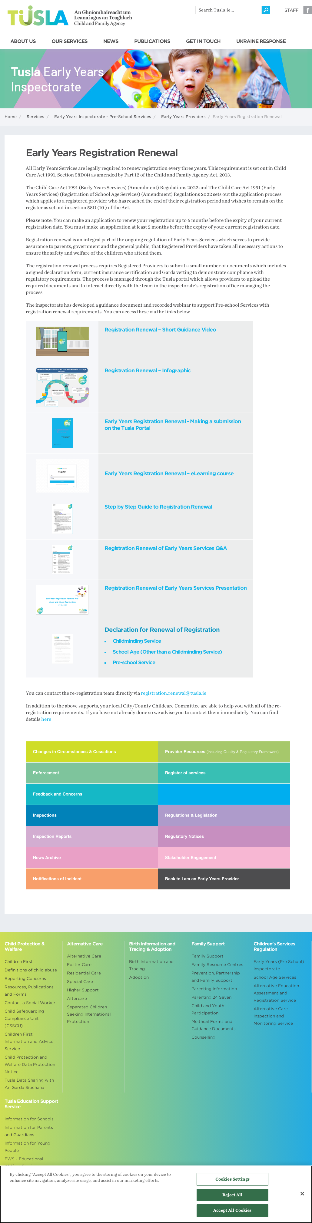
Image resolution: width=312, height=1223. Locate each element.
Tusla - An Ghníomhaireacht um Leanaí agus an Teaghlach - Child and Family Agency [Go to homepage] (70, 16)
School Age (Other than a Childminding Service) (167, 652)
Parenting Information (214, 989)
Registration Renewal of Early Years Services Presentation (176, 588)
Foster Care (79, 964)
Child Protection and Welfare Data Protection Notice (30, 1064)
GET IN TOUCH (203, 41)
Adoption (139, 977)
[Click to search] (266, 10)
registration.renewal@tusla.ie (176, 693)
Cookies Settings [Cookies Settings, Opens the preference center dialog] (232, 1179)
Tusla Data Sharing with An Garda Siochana (29, 1084)
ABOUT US (23, 41)
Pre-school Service (134, 662)
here (46, 719)
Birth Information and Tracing (151, 965)
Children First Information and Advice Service (29, 1041)
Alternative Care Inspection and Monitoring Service (273, 1016)
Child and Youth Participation (207, 1009)
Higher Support (83, 990)
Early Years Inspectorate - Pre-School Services (102, 116)
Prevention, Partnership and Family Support (215, 977)
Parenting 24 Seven (211, 997)
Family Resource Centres (217, 964)
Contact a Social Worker (30, 1002)
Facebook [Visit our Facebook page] (307, 10)
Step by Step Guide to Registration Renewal (158, 507)
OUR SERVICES (69, 41)
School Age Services (275, 977)
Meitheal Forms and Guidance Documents (213, 1025)
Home (11, 116)
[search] (228, 10)
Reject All (232, 1195)
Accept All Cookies (232, 1210)
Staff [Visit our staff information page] (291, 10)
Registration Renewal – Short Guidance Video (160, 330)
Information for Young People (27, 1147)
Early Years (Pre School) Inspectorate (279, 965)
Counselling (203, 1037)
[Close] (302, 1193)
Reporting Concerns (25, 978)
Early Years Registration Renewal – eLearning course (169, 473)
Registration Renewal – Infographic (148, 371)
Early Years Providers (183, 116)
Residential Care (84, 973)
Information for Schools (29, 1119)
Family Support (207, 956)
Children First (19, 961)
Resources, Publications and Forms (29, 991)
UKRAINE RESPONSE (261, 41)
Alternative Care (84, 956)
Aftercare (77, 998)
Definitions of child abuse (31, 970)
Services (35, 116)
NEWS (110, 41)
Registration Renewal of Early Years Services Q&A (166, 548)
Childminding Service (137, 641)
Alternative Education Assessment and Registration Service (276, 993)
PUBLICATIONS (152, 41)
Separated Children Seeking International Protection (89, 1014)
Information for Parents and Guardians (29, 1131)
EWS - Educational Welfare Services (24, 1163)
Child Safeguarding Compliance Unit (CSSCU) (24, 1018)
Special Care (80, 981)
